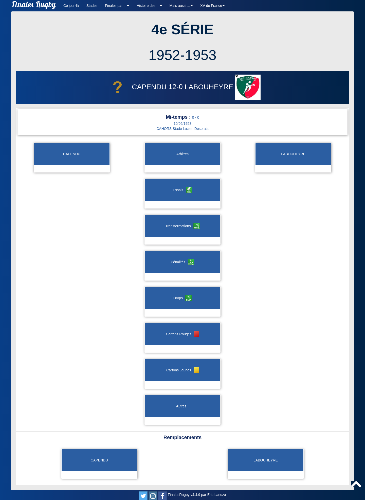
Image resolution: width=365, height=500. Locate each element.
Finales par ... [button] (117, 6)
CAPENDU (136, 87)
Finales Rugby (33, 5)
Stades (92, 6)
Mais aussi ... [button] (181, 6)
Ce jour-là (71, 6)
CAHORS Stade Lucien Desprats (182, 129)
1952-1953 (182, 55)
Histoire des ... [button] (149, 6)
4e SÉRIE (182, 29)
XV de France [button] (212, 6)
